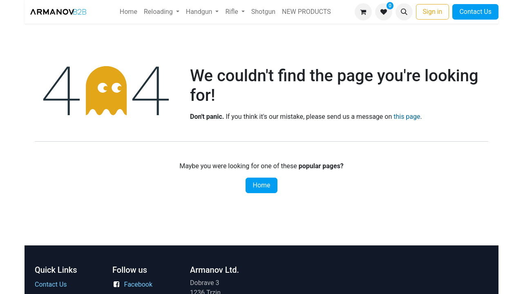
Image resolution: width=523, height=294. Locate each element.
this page (406, 116)
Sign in (433, 12)
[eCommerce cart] (363, 11)
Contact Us (475, 12)
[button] (404, 11)
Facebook (138, 284)
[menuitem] (128, 12)
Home (261, 185)
